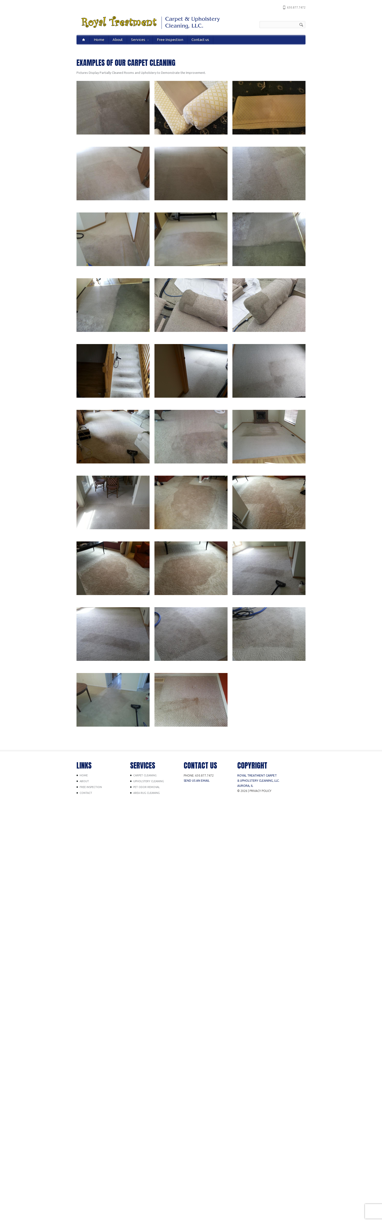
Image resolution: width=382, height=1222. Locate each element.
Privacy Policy (260, 790)
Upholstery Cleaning (148, 781)
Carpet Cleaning (145, 775)
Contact (86, 792)
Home (99, 40)
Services (140, 40)
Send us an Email (197, 780)
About (118, 40)
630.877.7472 (296, 7)
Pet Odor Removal (146, 787)
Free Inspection (170, 40)
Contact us (200, 40)
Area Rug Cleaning (146, 792)
